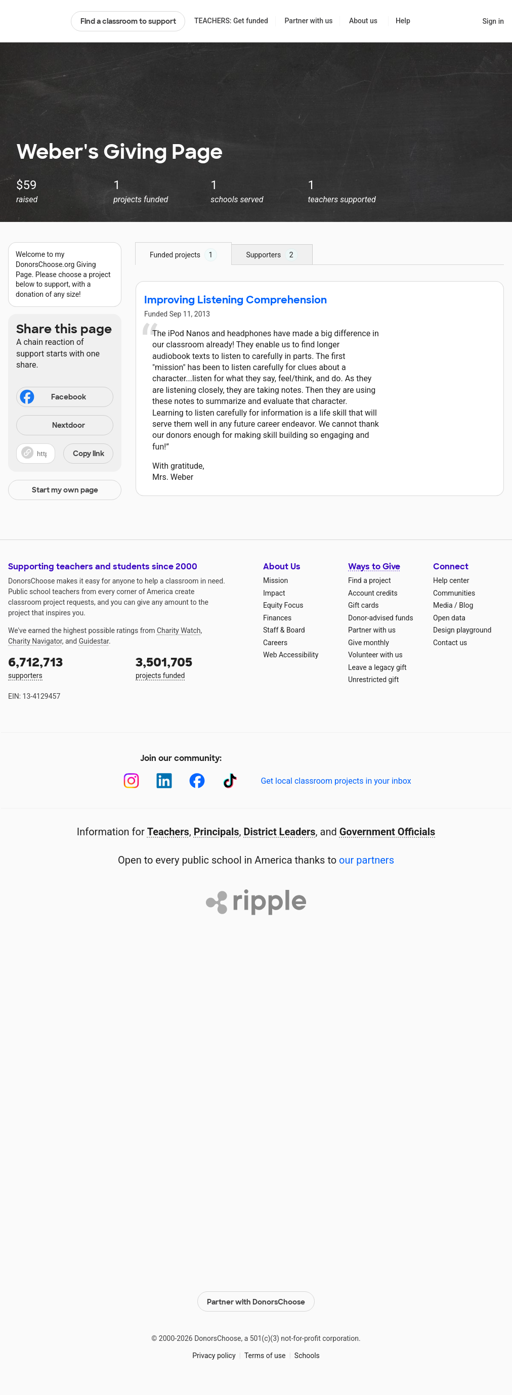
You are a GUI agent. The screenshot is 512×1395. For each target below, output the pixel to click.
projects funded (192, 667)
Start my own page (65, 489)
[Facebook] (197, 781)
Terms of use (265, 1355)
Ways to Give (374, 566)
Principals (216, 832)
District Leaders (280, 832)
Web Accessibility (290, 655)
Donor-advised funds (380, 618)
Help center (451, 580)
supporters (64, 667)
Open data (449, 618)
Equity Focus (283, 605)
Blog (466, 605)
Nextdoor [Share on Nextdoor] (52, 426)
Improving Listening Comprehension (235, 299)
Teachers (168, 832)
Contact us (450, 643)
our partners (366, 860)
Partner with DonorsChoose (256, 1300)
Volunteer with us (375, 655)
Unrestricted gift (373, 680)
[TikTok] (230, 781)
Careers (275, 643)
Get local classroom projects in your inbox (336, 781)
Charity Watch (179, 630)
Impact (274, 593)
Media (443, 605)
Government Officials (387, 832)
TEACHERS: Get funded (231, 21)
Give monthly (368, 643)
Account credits (373, 593)
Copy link (88, 453)
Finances (277, 618)
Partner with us (309, 21)
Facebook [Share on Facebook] (52, 398)
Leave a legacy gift (377, 667)
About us (363, 21)
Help (403, 21)
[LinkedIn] (164, 781)
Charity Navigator (35, 641)
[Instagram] (131, 781)
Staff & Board (284, 630)
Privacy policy (213, 1355)
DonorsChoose (35, 21)
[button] (64, 453)
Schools (307, 1355)
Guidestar (94, 641)
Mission (275, 580)
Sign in (493, 21)
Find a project (369, 580)
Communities (454, 593)
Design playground (462, 630)
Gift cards (363, 605)
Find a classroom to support (128, 21)
